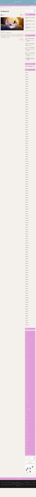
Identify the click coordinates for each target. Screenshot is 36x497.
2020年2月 (26, 105)
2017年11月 (27, 165)
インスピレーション (29, 344)
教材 (4, 3)
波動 (26, 440)
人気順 (4, 14)
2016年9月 (26, 198)
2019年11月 (27, 112)
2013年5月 (26, 291)
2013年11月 (27, 277)
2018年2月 (26, 158)
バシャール (27, 379)
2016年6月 (26, 205)
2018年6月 (26, 149)
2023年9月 (26, 84)
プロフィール (10, 3)
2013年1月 (26, 300)
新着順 (2, 14)
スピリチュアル (28, 365)
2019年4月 (26, 126)
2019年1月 (26, 133)
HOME (2, 3)
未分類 (27, 435)
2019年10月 (27, 114)
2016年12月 (27, 191)
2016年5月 (26, 207)
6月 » (28, 481)
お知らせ (27, 358)
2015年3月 (26, 240)
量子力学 (27, 456)
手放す (27, 433)
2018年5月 (26, 151)
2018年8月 (26, 144)
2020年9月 (26, 93)
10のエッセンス (28, 337)
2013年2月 (26, 298)
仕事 (26, 391)
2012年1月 (26, 326)
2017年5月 (26, 179)
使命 (26, 393)
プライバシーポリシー (21, 492)
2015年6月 (26, 233)
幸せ (26, 414)
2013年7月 (26, 286)
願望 (26, 458)
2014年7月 (26, 258)
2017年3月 (26, 184)
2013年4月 (26, 293)
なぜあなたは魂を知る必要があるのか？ (30, 39)
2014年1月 (26, 272)
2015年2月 (26, 242)
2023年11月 (27, 79)
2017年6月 (26, 177)
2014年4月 (26, 265)
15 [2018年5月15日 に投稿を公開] (27, 477)
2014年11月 (27, 249)
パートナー (27, 377)
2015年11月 (27, 221)
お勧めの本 (27, 356)
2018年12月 (27, 135)
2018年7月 (26, 147)
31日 (10, 7)
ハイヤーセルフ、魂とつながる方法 (30, 31)
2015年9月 (26, 226)
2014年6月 (26, 261)
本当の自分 (27, 437)
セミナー (27, 370)
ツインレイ (27, 372)
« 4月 (26, 481)
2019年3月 (26, 128)
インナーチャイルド (29, 347)
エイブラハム (28, 349)
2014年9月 (26, 254)
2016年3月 (26, 212)
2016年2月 (26, 214)
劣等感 (27, 400)
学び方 (27, 407)
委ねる (27, 405)
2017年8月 (26, 172)
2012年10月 (27, 307)
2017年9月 (26, 170)
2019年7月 (26, 121)
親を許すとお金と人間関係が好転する (30, 48)
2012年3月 (26, 321)
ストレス (27, 363)
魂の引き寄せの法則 (29, 463)
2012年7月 (26, 314)
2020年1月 (26, 107)
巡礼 (26, 412)
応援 (26, 419)
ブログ (6, 3)
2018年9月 (26, 142)
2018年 (5, 7)
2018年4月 (26, 154)
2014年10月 (27, 251)
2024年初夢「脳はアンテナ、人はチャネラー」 (30, 28)
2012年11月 (27, 305)
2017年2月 (26, 186)
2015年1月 (26, 244)
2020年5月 (26, 100)
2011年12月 (27, 328)
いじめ (27, 342)
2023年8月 (26, 86)
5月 (7, 7)
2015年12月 (27, 219)
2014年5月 (26, 263)
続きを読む (21, 39)
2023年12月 (27, 77)
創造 (26, 398)
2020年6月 (26, 98)
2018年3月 (26, 156)
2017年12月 (27, 163)
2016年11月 (27, 193)
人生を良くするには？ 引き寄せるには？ (30, 24)
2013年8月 (26, 284)
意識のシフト (28, 426)
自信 (26, 451)
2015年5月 (26, 235)
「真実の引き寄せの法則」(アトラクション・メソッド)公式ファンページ (30, 66)
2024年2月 (26, 72)
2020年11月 (27, 91)
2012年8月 (26, 312)
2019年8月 (26, 119)
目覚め (27, 449)
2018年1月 (26, 161)
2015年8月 (26, 228)
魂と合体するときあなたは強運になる (30, 18)
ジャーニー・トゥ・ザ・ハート (8, 32)
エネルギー (27, 351)
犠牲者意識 (27, 442)
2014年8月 (26, 256)
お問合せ (14, 3)
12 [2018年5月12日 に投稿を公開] (32, 475)
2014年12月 (27, 247)
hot (26, 340)
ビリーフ (27, 384)
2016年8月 (26, 200)
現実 (26, 444)
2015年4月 (26, 237)
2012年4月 (26, 319)
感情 (26, 430)
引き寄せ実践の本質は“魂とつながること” (30, 21)
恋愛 (26, 421)
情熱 (26, 423)
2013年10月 (27, 279)
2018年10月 (27, 140)
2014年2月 (26, 270)
